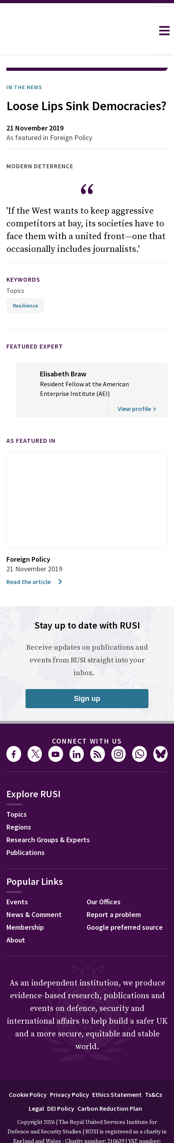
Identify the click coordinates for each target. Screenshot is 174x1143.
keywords (23, 257)
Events (17, 879)
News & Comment (34, 892)
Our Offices (104, 879)
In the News (24, 64)
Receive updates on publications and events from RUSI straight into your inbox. (87, 638)
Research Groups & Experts (48, 817)
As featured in (30, 418)
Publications (25, 830)
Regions (18, 804)
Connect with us (87, 718)
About (15, 917)
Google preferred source (125, 904)
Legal (36, 1086)
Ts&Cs (153, 1072)
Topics (15, 268)
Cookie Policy (28, 1072)
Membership (25, 904)
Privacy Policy (69, 1072)
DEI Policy (60, 1086)
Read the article (34, 559)
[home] (75, 30)
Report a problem (114, 892)
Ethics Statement (117, 1072)
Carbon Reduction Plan (109, 1086)
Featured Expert (34, 324)
